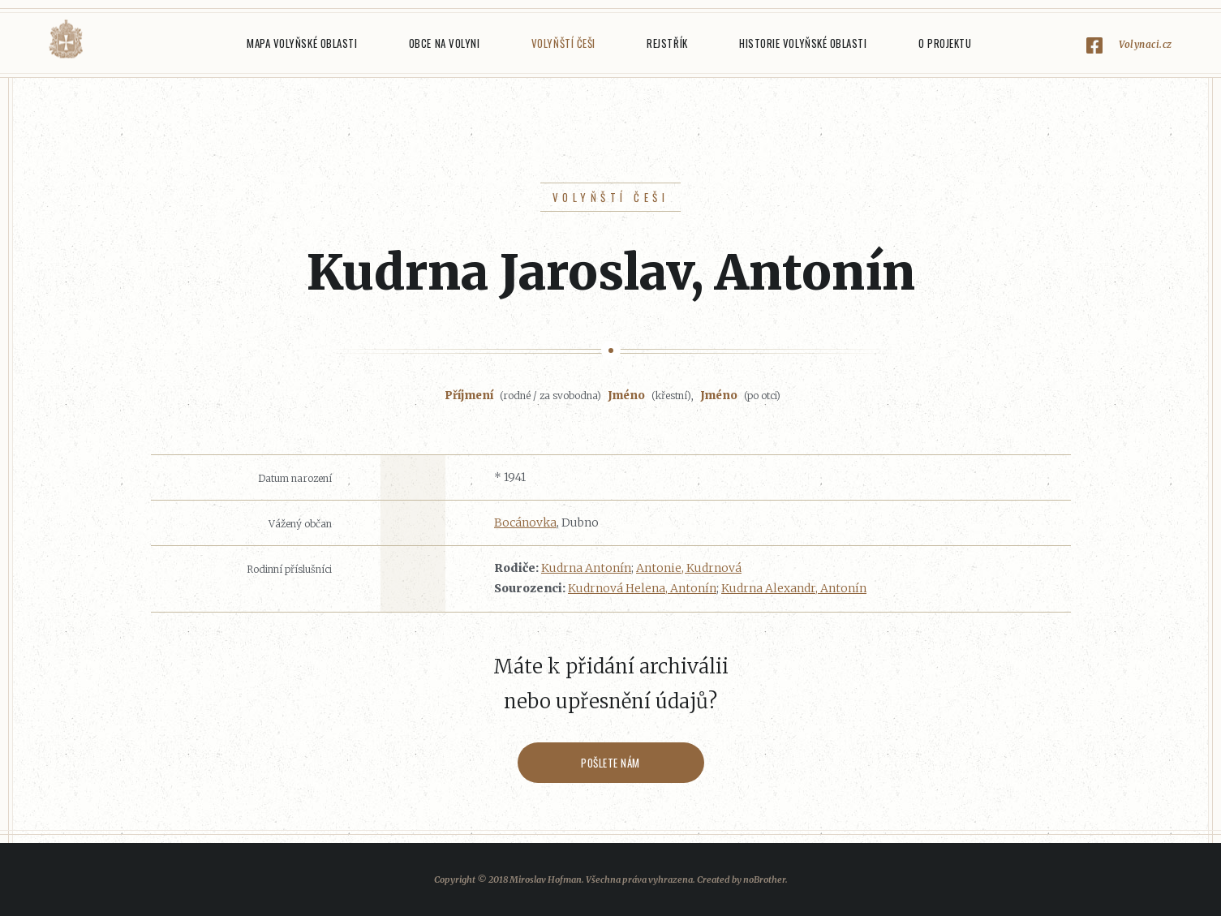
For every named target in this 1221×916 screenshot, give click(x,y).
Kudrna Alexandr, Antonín (793, 588)
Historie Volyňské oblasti (802, 43)
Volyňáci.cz (66, 39)
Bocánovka (525, 522)
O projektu (944, 43)
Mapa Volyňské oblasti (302, 43)
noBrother (764, 879)
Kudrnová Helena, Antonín (642, 588)
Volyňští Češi (563, 43)
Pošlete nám (610, 763)
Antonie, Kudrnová (689, 568)
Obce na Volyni (444, 43)
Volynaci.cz (1145, 44)
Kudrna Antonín (586, 568)
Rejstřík (667, 43)
